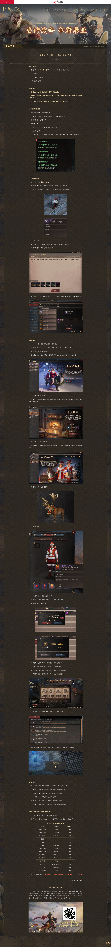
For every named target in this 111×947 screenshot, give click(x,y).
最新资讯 (98, 46)
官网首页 (92, 46)
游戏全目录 (6, 2)
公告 (102, 46)
